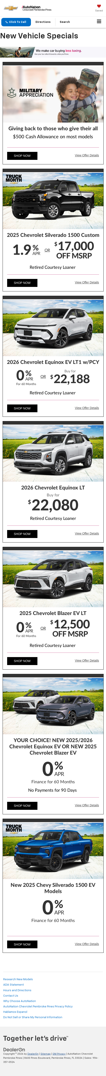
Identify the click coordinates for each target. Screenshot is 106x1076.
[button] (16, 22)
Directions (43, 22)
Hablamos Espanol (15, 1012)
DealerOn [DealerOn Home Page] (33, 1054)
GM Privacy (59, 1054)
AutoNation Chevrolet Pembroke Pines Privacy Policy (38, 1006)
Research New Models (18, 979)
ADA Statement (13, 984)
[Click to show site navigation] (99, 22)
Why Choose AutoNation (19, 1001)
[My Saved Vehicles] (99, 9)
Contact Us (10, 995)
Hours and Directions (17, 990)
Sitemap (45, 1054)
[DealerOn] (14, 1049)
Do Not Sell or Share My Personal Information (32, 1017)
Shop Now (22, 155)
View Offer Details (87, 155)
